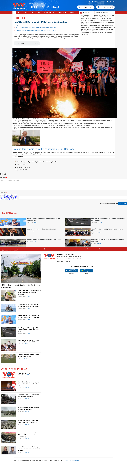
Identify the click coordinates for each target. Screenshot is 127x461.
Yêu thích (20, 156)
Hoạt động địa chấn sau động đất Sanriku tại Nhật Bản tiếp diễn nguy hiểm (36, 30)
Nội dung (3, 177)
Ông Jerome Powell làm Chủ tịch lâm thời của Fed (41, 229)
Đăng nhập (110, 1)
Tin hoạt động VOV (49, 12)
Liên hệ (102, 1)
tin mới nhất (12, 250)
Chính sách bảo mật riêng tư (71, 460)
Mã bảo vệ (3, 192)
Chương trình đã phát (85, 7)
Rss (87, 1)
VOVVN (35, 222)
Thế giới (20, 18)
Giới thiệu (25, 12)
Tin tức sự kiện (35, 12)
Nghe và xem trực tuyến (105, 7)
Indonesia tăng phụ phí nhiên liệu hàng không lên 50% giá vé (44, 239)
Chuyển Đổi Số (62, 12)
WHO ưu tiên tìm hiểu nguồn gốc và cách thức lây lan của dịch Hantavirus (36, 27)
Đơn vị (94, 1)
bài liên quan (9, 213)
